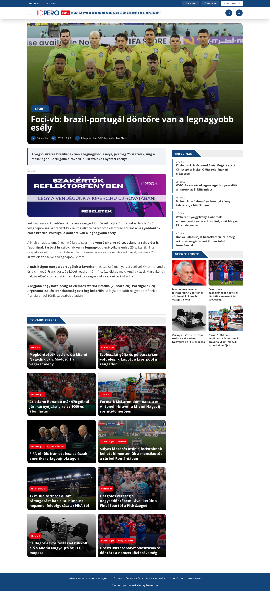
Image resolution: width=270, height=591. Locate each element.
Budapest (50, 3)
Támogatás (232, 3)
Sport (40, 109)
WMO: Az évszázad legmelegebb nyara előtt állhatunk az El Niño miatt (115, 12)
